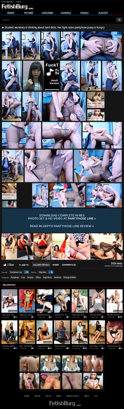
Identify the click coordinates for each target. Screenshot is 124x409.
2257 (96, 396)
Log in (18, 1)
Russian (30, 277)
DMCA (86, 396)
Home (26, 396)
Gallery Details (41, 264)
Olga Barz (42, 272)
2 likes (10, 264)
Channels (66, 12)
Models (84, 12)
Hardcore (57, 277)
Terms (58, 396)
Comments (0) (69, 264)
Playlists (103, 12)
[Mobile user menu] (62, 12)
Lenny (113, 266)
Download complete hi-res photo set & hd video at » (62, 217)
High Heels (47, 277)
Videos (10, 12)
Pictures (28, 12)
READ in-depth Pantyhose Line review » (62, 226)
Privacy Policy (72, 396)
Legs (23, 277)
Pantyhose (15, 277)
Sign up (37, 396)
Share (56, 264)
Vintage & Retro (69, 277)
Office (38, 277)
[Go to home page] (17, 6)
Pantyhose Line (16, 272)
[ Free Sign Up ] (7, 1)
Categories (47, 12)
